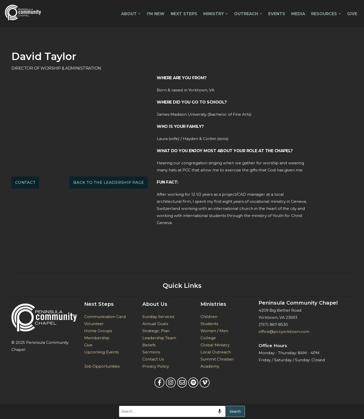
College (208, 337)
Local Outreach (215, 352)
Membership (96, 337)
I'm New (156, 13)
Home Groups (98, 330)
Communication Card (105, 316)
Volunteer (94, 323)
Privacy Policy (155, 366)
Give (352, 13)
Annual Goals (155, 323)
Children (208, 316)
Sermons (151, 352)
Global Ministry (215, 345)
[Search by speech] (219, 411)
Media (298, 13)
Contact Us (153, 359)
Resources (326, 13)
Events (276, 13)
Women (208, 330)
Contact (25, 182)
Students (209, 323)
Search (235, 411)
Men (223, 330)
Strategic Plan (156, 330)
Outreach (248, 13)
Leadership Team (159, 337)
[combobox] (172, 411)
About (131, 13)
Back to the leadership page (108, 182)
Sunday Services (158, 316)
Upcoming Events (101, 352)
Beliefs (148, 345)
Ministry (215, 13)
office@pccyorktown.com (284, 331)
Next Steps (184, 13)
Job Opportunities (102, 366)
